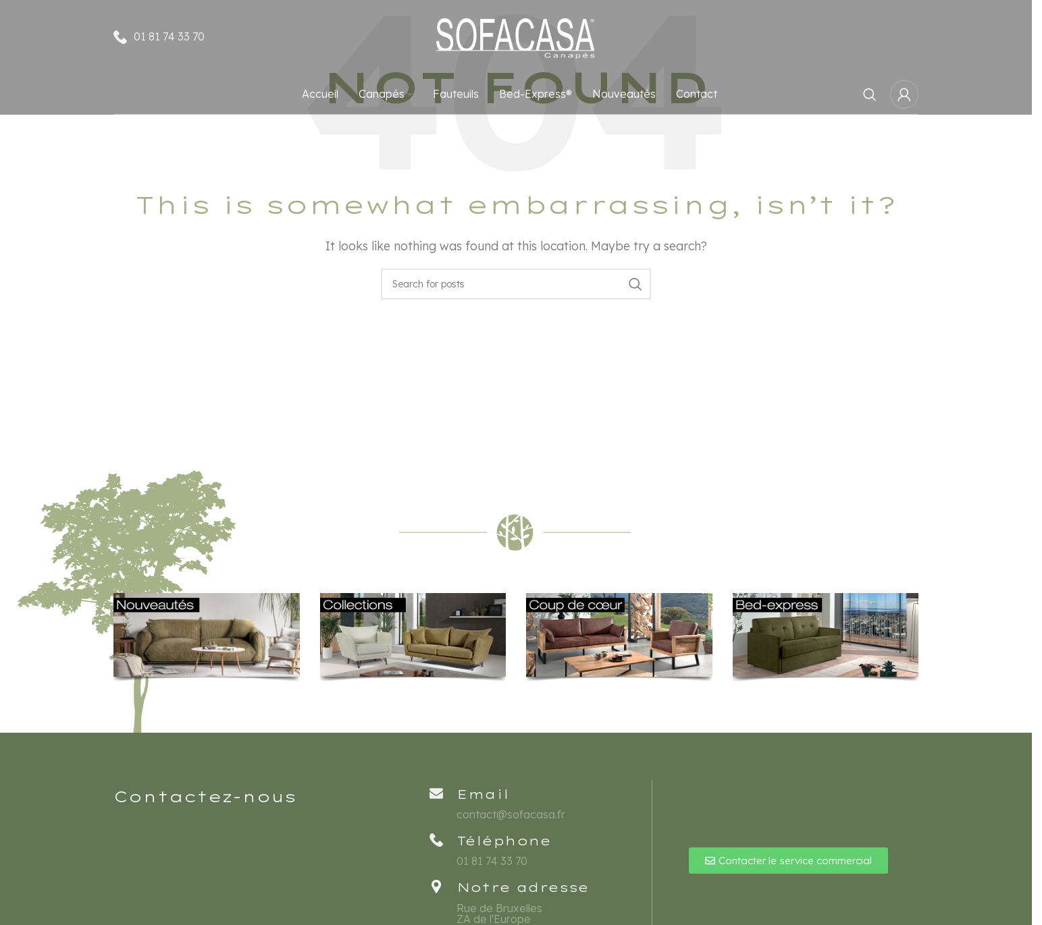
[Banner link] (206, 638)
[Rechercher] (869, 94)
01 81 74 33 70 (169, 36)
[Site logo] (516, 36)
